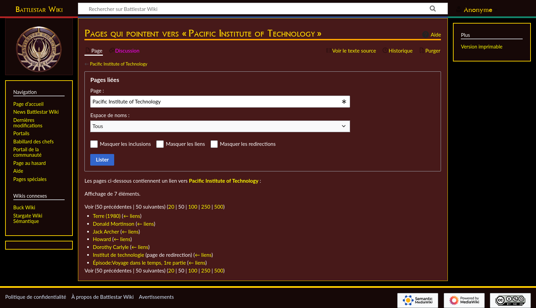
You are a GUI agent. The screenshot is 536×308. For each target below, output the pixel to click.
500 (218, 207)
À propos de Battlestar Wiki (102, 297)
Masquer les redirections (248, 144)
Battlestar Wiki (39, 9)
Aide (430, 34)
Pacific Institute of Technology (118, 64)
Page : (97, 90)
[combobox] (220, 101)
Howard (102, 239)
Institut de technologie (118, 255)
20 (171, 207)
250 (205, 207)
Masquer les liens (185, 144)
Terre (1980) (107, 216)
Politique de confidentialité (35, 297)
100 (192, 207)
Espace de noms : (110, 115)
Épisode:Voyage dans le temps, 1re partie (139, 263)
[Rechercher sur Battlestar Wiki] (262, 8)
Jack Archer (106, 231)
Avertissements (156, 297)
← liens (131, 216)
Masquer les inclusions (125, 144)
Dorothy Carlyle (111, 247)
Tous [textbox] (98, 126)
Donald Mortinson (114, 224)
